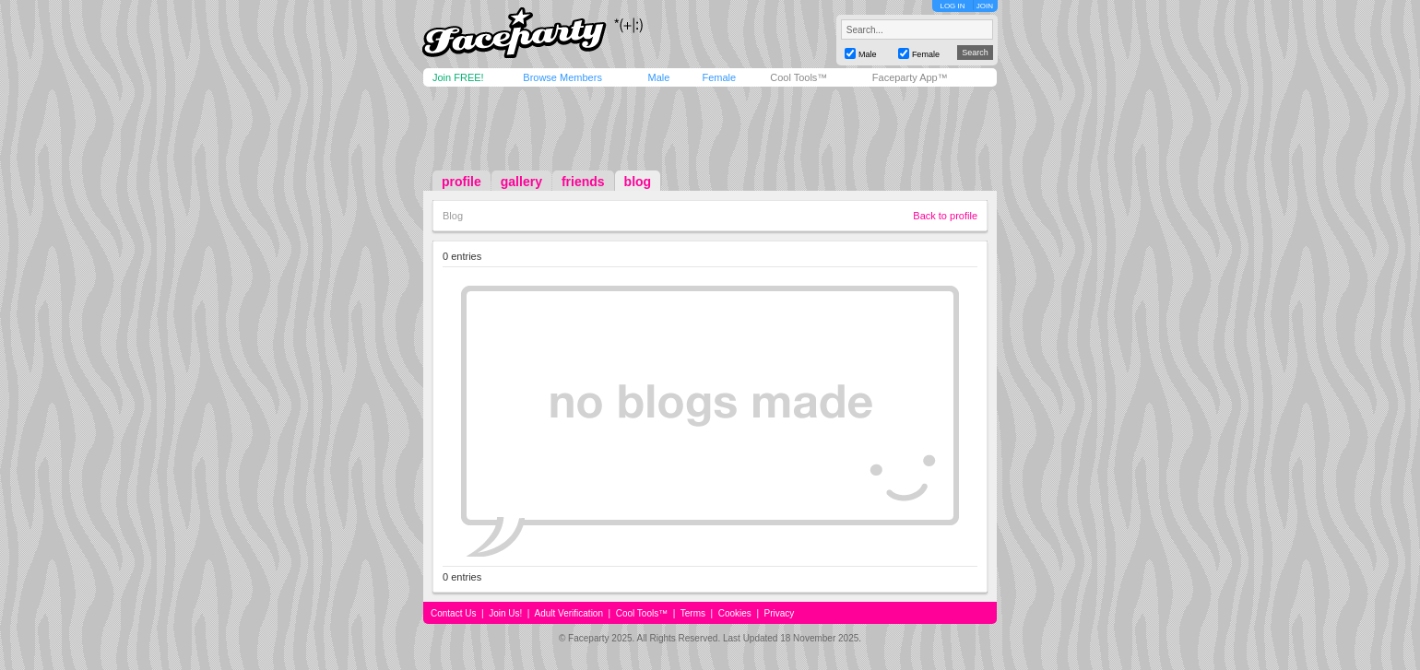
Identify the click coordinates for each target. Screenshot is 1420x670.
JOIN (984, 6)
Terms (692, 613)
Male (658, 77)
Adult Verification (568, 613)
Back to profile (945, 215)
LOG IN (952, 6)
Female (719, 77)
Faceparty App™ (910, 77)
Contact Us (453, 613)
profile (461, 181)
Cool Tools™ (798, 77)
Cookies (734, 613)
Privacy (779, 613)
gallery (521, 181)
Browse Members (562, 77)
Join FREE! (458, 77)
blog (638, 181)
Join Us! (505, 613)
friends (583, 181)
